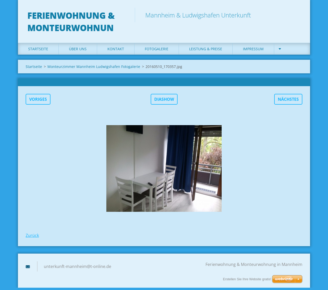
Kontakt (115, 51)
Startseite (38, 51)
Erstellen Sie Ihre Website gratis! (247, 279)
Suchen (297, 14)
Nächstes (288, 101)
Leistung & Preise (205, 51)
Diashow (164, 101)
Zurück (32, 238)
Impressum (253, 51)
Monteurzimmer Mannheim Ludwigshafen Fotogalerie (93, 68)
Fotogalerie (156, 51)
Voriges (38, 101)
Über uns (78, 51)
